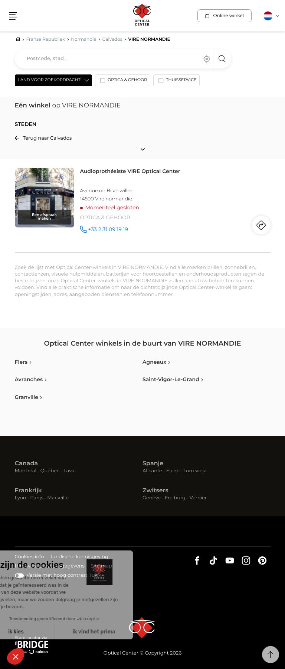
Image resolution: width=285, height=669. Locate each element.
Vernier (198, 498)
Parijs (36, 498)
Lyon (20, 498)
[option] (122, 81)
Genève (151, 498)
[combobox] (123, 59)
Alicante (152, 471)
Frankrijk (28, 491)
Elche (173, 471)
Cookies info (29, 557)
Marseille (58, 498)
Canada (26, 464)
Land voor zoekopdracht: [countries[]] (49, 80)
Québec (49, 471)
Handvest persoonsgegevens (50, 566)
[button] (13, 16)
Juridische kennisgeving (79, 557)
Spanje (152, 464)
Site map (101, 566)
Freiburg (175, 498)
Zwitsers (155, 491)
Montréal (25, 471)
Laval (69, 471)
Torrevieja (195, 471)
